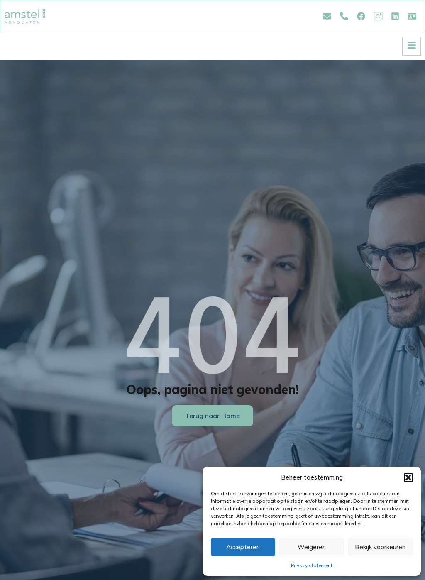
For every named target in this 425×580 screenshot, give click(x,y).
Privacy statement (311, 565)
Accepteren (243, 547)
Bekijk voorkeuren (380, 547)
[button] (408, 477)
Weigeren (312, 547)
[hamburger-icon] (411, 46)
